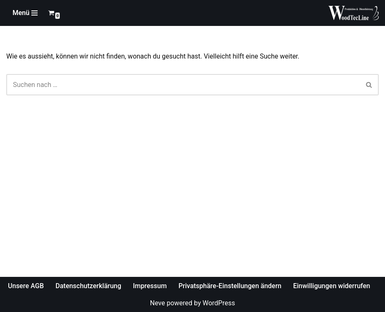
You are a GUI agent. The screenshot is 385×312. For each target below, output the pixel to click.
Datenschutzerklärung (88, 286)
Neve (157, 303)
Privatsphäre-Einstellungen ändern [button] (229, 286)
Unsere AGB (26, 286)
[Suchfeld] (183, 84)
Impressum (150, 286)
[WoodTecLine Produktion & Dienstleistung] (354, 13)
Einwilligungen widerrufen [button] (331, 286)
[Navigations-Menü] (25, 12)
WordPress (218, 303)
